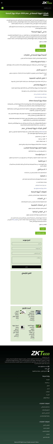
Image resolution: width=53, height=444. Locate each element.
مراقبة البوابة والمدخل (45, 416)
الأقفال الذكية (46, 428)
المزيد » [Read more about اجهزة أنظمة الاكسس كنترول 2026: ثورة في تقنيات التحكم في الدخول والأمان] (33, 339)
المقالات (48, 392)
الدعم (48, 389)
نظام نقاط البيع (46, 437)
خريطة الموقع (47, 398)
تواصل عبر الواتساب (40, 50)
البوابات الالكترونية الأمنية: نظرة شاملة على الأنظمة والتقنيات (31, 315)
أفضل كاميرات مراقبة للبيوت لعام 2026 (16, 314)
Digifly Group (23, 442)
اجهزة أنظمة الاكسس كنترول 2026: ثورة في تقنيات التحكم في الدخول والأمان (31, 331)
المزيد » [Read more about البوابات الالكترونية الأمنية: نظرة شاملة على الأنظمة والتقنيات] (33, 321)
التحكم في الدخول (46, 413)
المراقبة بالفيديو (46, 431)
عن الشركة (47, 383)
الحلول (48, 386)
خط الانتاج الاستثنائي (45, 407)
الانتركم (48, 434)
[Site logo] (47, 3)
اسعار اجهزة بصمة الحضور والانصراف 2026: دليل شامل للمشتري (15, 330)
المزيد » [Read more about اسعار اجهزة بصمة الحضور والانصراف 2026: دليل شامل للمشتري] (17, 337)
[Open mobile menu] (1, 2)
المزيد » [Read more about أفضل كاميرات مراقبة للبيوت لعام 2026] (17, 320)
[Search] (26, 8)
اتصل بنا (42, 46)
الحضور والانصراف (46, 410)
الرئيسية (48, 380)
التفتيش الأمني (46, 425)
